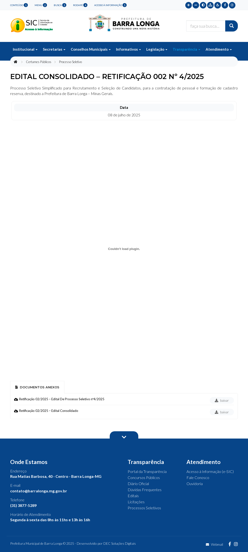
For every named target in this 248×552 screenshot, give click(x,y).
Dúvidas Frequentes (145, 489)
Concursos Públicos (144, 477)
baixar (222, 400)
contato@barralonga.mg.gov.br (38, 490)
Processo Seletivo (70, 62)
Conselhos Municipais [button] (91, 49)
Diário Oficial (138, 483)
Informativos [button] (128, 49)
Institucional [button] (25, 49)
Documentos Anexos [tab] (37, 387)
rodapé (80, 5)
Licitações (136, 501)
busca (60, 5)
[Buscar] (231, 26)
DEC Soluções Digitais (119, 543)
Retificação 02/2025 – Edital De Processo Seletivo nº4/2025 (61, 399)
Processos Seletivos (144, 507)
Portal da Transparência (147, 471)
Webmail (214, 544)
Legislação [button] (156, 49)
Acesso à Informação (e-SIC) (210, 471)
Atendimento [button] (219, 49)
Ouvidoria (194, 483)
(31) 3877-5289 (23, 505)
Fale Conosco (197, 477)
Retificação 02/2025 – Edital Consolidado (48, 411)
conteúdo (19, 5)
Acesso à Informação (110, 5)
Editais (133, 495)
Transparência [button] (186, 49)
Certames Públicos (38, 62)
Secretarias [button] (54, 49)
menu (41, 5)
